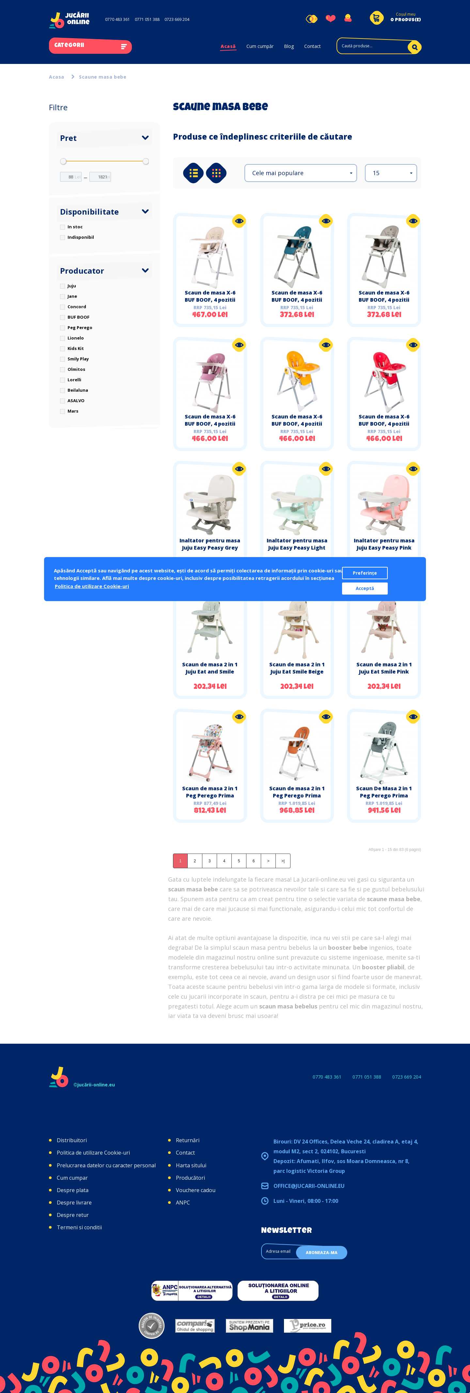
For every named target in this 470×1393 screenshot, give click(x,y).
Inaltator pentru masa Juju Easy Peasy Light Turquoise (297, 547)
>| (283, 861)
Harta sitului (191, 1165)
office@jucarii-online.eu (309, 1185)
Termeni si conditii (79, 1227)
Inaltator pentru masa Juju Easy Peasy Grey (210, 544)
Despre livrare (74, 1202)
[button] (300, 173)
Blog (289, 46)
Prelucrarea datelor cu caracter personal (106, 1165)
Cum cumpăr (260, 46)
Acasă (228, 46)
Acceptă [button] (365, 588)
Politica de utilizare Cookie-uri (93, 1152)
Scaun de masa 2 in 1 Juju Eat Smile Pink (384, 668)
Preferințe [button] (365, 573)
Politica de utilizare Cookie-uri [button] (92, 586)
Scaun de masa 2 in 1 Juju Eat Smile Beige (297, 668)
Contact (312, 46)
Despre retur (73, 1215)
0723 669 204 (176, 19)
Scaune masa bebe (102, 77)
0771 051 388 (147, 19)
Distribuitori (72, 1140)
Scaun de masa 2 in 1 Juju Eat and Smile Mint (210, 671)
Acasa (56, 77)
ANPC (183, 1202)
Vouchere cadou (195, 1190)
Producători (190, 1177)
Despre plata (72, 1190)
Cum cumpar (72, 1177)
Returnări (187, 1140)
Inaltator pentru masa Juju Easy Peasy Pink (384, 544)
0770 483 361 (117, 19)
